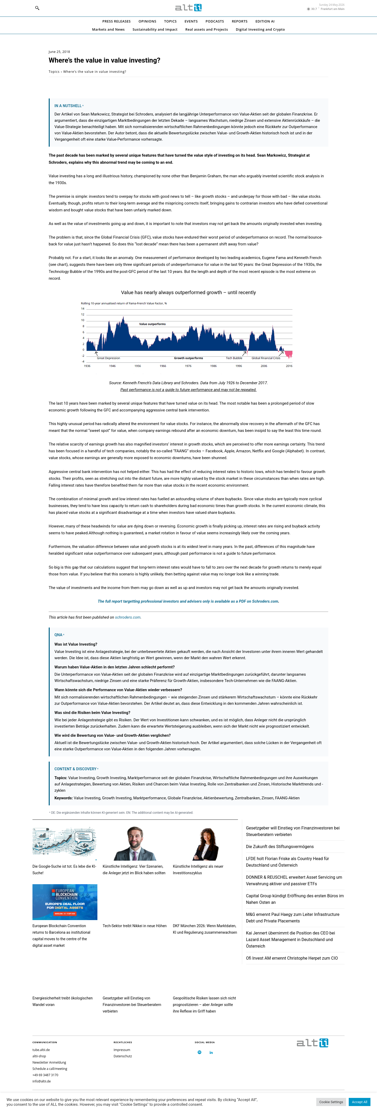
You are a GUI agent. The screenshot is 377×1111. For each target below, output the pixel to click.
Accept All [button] (359, 1102)
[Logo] (188, 7)
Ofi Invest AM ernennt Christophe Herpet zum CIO (292, 958)
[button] (37, 8)
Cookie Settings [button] (331, 1102)
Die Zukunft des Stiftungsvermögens (280, 846)
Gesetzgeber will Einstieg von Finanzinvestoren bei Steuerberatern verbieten (132, 1004)
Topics (54, 71)
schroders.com (127, 617)
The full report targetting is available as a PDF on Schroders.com (188, 601)
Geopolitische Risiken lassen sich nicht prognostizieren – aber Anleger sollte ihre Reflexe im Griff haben (204, 1004)
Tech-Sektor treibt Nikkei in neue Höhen (135, 926)
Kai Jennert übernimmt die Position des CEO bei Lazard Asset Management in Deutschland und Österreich (290, 940)
